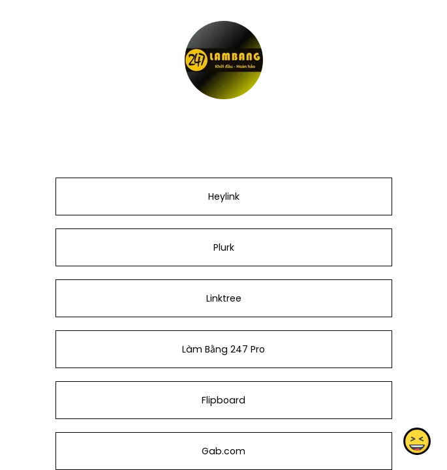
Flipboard (223, 400)
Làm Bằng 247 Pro (223, 349)
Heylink (223, 196)
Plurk (223, 247)
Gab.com (223, 451)
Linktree (223, 298)
